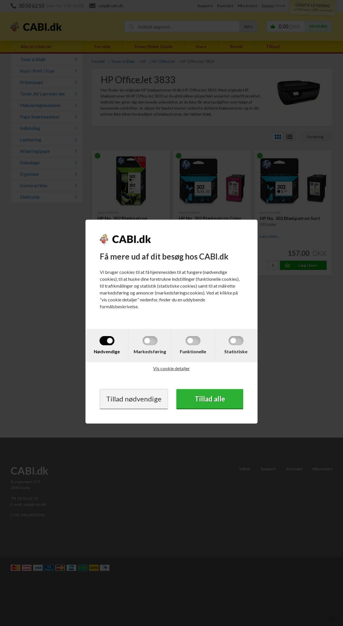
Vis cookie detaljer (171, 368)
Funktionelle (193, 351)
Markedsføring (150, 351)
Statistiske (235, 351)
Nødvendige (107, 351)
